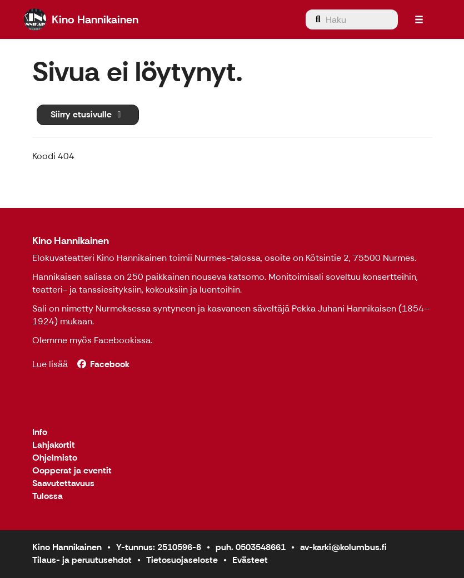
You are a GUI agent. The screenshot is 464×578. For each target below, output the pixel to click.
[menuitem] (352, 19)
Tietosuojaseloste (182, 560)
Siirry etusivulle (88, 114)
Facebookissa (122, 340)
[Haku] (352, 19)
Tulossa (47, 496)
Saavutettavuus (63, 483)
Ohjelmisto (54, 458)
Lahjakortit (53, 445)
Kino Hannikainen (70, 241)
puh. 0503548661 (251, 547)
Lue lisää (50, 364)
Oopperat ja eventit (72, 471)
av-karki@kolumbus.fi (343, 547)
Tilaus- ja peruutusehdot (82, 560)
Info (39, 432)
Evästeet (250, 560)
